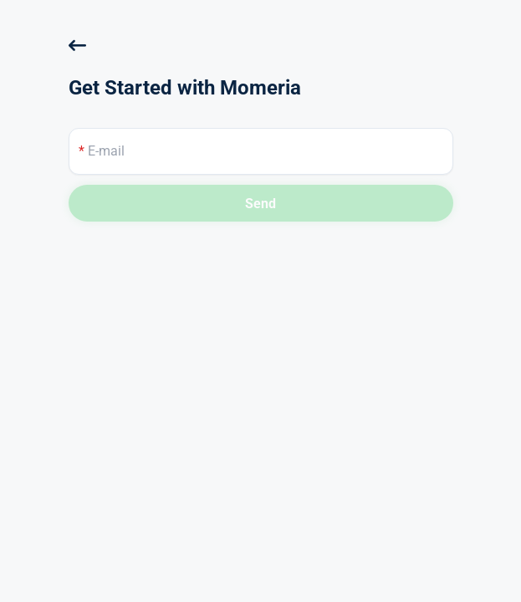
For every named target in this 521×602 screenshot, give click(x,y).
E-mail (102, 151)
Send (260, 204)
